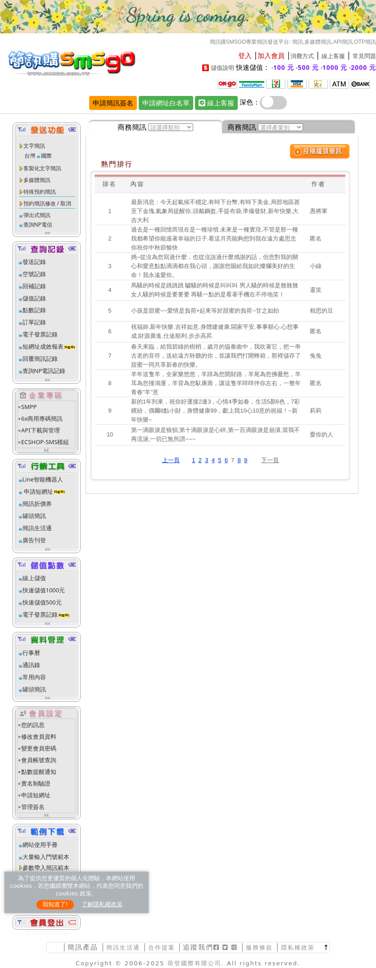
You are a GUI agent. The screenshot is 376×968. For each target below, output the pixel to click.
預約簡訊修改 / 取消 (47, 203)
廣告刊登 (34, 540)
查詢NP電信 (37, 224)
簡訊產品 (83, 947)
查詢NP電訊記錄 (44, 371)
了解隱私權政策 (102, 904)
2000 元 (363, 67)
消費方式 (302, 56)
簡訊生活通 (37, 528)
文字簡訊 (34, 146)
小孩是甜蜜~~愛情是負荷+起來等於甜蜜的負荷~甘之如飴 (205, 310)
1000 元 (335, 67)
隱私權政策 (298, 947)
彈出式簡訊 (36, 215)
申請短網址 (38, 491)
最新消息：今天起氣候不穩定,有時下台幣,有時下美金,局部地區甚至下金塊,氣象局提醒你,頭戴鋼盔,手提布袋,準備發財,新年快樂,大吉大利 (215, 211)
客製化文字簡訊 (42, 168)
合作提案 (161, 947)
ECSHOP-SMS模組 (45, 442)
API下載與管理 (40, 430)
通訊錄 (31, 665)
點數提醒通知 (38, 772)
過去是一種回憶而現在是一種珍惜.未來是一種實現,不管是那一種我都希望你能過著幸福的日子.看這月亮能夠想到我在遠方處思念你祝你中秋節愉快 (214, 238)
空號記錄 (34, 274)
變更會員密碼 (38, 748)
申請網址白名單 (166, 102)
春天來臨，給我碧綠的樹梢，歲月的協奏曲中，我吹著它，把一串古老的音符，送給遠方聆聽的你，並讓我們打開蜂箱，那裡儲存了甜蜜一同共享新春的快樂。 (216, 355)
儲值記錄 (34, 298)
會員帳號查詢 (38, 760)
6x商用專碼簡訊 (42, 418)
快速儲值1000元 (44, 590)
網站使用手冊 (40, 845)
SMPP (29, 407)
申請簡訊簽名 (113, 102)
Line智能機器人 (43, 479)
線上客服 (333, 56)
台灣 (29, 155)
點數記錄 (34, 310)
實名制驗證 (35, 783)
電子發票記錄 (40, 334)
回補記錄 (34, 286)
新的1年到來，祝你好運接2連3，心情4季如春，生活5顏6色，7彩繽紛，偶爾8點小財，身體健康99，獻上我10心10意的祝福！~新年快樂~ (215, 410)
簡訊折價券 (37, 504)
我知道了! (55, 904)
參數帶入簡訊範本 (46, 867)
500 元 (308, 67)
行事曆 (31, 653)
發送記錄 (34, 262)
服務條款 (259, 947)
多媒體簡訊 (36, 180)
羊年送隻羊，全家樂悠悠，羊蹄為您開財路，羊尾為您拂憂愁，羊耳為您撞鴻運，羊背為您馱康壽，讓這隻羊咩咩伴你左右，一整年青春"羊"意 (216, 383)
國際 (46, 155)
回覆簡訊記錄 (40, 358)
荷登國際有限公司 (195, 963)
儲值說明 (222, 67)
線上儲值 (34, 578)
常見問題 (364, 56)
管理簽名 (33, 807)
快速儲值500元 (42, 602)
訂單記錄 (34, 322)
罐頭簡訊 (34, 516)
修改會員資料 (38, 736)
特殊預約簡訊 (39, 191)
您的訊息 (33, 725)
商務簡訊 (132, 127)
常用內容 (34, 677)
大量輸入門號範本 (46, 857)
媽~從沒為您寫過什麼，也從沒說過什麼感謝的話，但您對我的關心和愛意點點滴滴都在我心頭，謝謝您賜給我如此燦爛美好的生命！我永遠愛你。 (215, 266)
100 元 (283, 67)
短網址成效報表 (49, 346)
